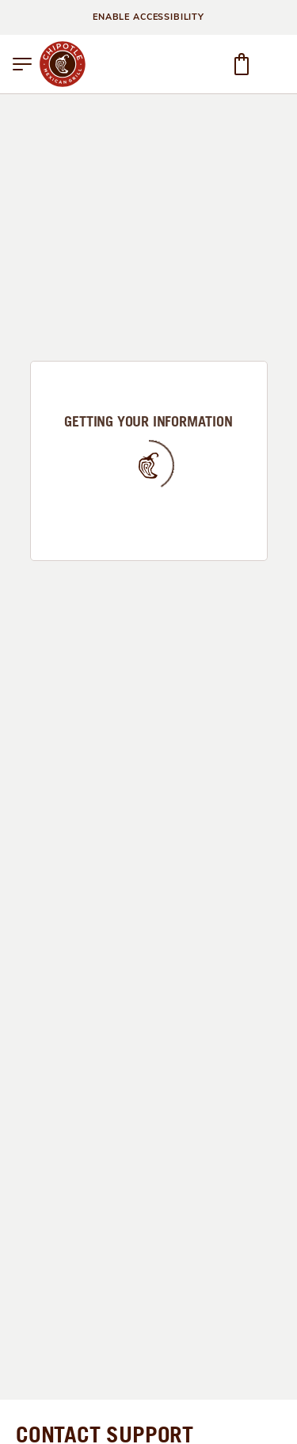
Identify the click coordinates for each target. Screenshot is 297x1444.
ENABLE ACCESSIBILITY (148, 17)
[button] (22, 64)
